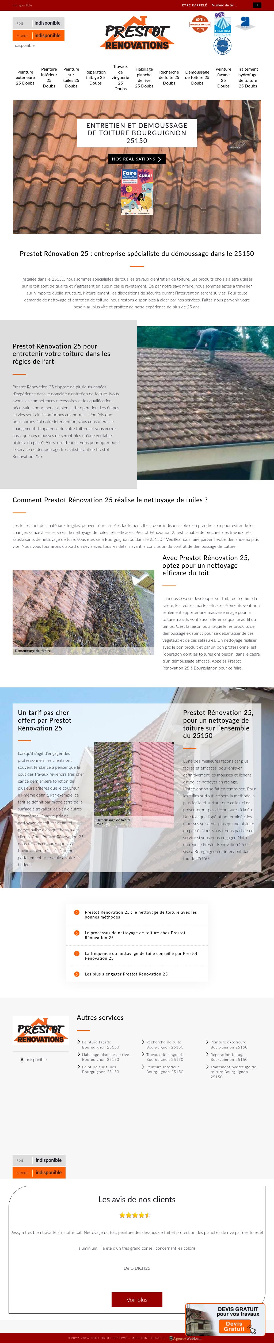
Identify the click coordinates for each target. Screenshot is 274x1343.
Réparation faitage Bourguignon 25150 (226, 1057)
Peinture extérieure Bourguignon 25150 (226, 1044)
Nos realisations (137, 159)
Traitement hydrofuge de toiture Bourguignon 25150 (230, 1072)
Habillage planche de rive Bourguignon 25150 (103, 1057)
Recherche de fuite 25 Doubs (169, 77)
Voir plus (137, 1299)
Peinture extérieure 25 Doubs (25, 77)
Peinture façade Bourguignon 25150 (98, 1044)
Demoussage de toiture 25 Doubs (197, 77)
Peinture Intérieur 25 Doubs (49, 77)
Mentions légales (149, 1338)
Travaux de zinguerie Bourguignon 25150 (163, 1057)
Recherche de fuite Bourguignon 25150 (162, 1044)
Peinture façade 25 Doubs (223, 77)
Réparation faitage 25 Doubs (95, 77)
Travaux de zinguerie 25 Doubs (120, 77)
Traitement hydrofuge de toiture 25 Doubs (248, 77)
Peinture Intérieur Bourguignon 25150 (162, 1069)
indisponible (47, 23)
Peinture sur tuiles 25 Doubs (71, 77)
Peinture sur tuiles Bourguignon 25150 (98, 1069)
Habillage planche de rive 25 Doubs (144, 77)
